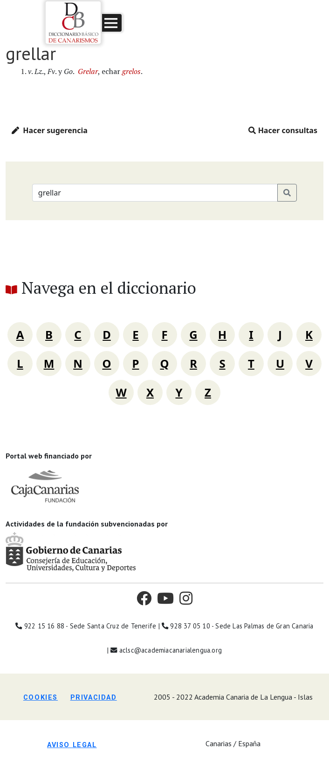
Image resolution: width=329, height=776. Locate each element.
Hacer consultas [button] (282, 130)
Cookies (40, 698)
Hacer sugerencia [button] (50, 130)
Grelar (88, 71)
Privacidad (93, 698)
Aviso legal (72, 745)
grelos (131, 71)
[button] (112, 23)
